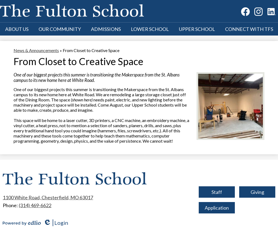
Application (217, 208)
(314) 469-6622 (35, 205)
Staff (216, 192)
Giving (257, 192)
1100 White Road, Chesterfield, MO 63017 (48, 197)
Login (55, 222)
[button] (16, 29)
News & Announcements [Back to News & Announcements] (36, 50)
